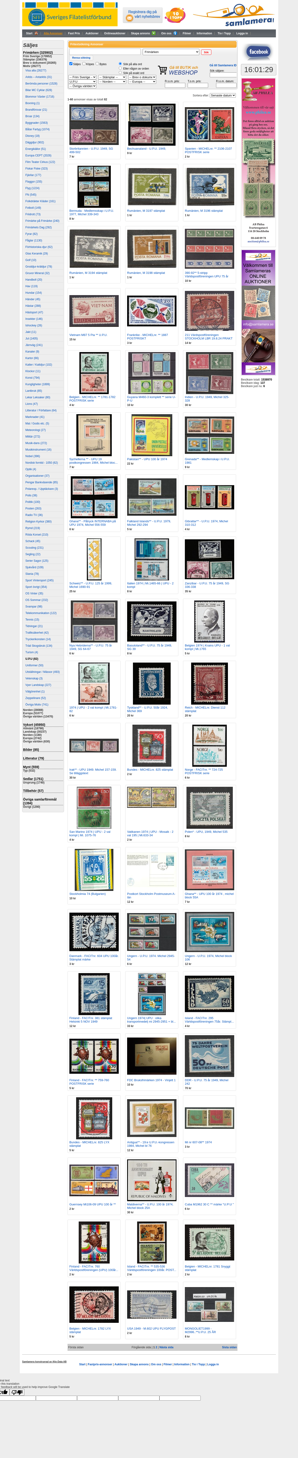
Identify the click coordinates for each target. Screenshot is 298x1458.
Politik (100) (32, 502)
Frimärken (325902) (38, 52)
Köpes (90, 64)
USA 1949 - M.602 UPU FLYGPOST (151, 1328)
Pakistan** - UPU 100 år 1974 (147, 459)
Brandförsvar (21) (36, 109)
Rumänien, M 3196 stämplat (204, 210)
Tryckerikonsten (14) (38, 639)
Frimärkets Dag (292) (38, 227)
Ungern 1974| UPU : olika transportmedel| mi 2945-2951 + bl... (151, 1019)
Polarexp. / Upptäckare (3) (41, 489)
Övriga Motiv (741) (36, 704)
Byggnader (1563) (36, 122)
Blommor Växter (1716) (39, 96)
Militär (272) (32, 436)
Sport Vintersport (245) (39, 580)
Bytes (102, 64)
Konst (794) (32, 377)
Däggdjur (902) (34, 142)
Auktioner (91, 33)
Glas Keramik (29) (36, 253)
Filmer (187, 33)
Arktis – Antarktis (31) (38, 77)
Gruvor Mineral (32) (37, 273)
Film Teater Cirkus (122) (40, 162)
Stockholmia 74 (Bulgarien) (87, 894)
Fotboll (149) (33, 207)
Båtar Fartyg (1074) (37, 129)
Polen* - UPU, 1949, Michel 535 (206, 831)
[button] (206, 52)
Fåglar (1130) (33, 240)
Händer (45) (32, 299)
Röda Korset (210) (36, 534)
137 (262, 383)
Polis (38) (31, 495)
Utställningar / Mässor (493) (42, 672)
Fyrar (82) (31, 234)
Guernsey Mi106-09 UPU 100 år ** (92, 1204)
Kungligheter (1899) (37, 384)
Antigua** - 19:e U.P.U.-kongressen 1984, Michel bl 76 (150, 1143)
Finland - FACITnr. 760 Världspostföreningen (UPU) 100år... (93, 1268)
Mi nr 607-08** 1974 (198, 1142)
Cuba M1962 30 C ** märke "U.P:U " (209, 1204)
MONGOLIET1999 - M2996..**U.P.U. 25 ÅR (200, 1330)
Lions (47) (31, 404)
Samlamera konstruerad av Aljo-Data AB (44, 1361)
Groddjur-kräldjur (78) (38, 266)
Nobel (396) (32, 456)
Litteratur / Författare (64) (41, 410)
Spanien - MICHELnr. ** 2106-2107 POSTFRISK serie (208, 150)
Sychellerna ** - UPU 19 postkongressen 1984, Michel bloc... (93, 460)
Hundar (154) (33, 292)
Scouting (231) (34, 547)
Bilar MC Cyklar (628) (38, 90)
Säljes (77, 64)
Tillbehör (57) (33, 791)
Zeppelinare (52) (35, 698)
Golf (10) (30, 260)
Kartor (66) (32, 358)
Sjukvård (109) (34, 567)
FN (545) (30, 194)
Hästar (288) (33, 305)
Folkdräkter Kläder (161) (40, 201)
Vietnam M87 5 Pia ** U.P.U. (88, 335)
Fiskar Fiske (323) (36, 168)
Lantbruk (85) (33, 390)
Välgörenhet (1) (35, 691)
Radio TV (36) (34, 515)
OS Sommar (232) (36, 600)
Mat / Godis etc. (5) (37, 423)
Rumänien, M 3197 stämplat (146, 210)
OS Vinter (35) (34, 593)
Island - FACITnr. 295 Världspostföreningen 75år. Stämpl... (209, 1019)
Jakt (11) (30, 332)
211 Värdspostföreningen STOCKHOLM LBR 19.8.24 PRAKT (209, 336)
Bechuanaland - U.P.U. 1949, (146, 148)
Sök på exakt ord (133, 73)
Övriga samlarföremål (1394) (40, 801)
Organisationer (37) (37, 475)
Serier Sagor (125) (36, 560)
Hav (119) (31, 286)
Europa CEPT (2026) (38, 155)
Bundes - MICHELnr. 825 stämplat (150, 769)
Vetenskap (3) (34, 678)
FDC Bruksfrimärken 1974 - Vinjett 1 (151, 1080)
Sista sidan (229, 1347)
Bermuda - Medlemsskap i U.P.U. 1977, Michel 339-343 (91, 212)
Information (204, 33)
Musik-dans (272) (36, 443)
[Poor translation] (17, 1392)
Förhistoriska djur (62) (39, 247)
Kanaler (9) (32, 351)
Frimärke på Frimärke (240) (42, 220)
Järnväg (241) (34, 345)
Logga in (242, 33)
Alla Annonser (53, 33)
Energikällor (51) (35, 149)
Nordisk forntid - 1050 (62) (41, 462)
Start (32, 33)
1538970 (266, 379)
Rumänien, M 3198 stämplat (146, 273)
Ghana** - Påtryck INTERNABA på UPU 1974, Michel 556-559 (92, 522)
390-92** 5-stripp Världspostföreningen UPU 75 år (206, 274)
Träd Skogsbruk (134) (38, 645)
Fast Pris (74, 33)
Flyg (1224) (32, 188)
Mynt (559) (31, 767)
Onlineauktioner (114, 33)
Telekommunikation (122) (41, 613)
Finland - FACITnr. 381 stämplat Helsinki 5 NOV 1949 (90, 1019)
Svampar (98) (33, 606)
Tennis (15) (32, 619)
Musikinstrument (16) (38, 449)
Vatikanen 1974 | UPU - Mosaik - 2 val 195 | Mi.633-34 (150, 833)
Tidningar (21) (34, 626)
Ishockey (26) (33, 325)
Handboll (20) (33, 279)
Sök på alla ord (132, 64)
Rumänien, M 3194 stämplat (88, 273)
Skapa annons (143, 33)
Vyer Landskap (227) (38, 685)
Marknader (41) (34, 417)
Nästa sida (166, 1347)
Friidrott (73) (33, 214)
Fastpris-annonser (100, 1364)
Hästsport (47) (34, 312)
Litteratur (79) (33, 758)
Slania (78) (32, 573)
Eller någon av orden (136, 68)
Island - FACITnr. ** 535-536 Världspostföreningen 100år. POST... (151, 1268)
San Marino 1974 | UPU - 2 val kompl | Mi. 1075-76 (89, 833)
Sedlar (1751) (33, 779)
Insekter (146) (34, 319)
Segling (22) (33, 554)
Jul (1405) (31, 338)
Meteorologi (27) (35, 430)
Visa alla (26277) (35, 70)
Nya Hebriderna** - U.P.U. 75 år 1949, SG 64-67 (90, 647)
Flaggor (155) (33, 181)
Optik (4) (30, 469)
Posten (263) (33, 508)
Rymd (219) (32, 528)
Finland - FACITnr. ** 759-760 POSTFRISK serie (89, 1081)
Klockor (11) (33, 371)
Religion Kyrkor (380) (38, 521)
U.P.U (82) (31, 658)
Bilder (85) (31, 750)
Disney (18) (32, 136)
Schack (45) (32, 541)
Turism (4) (31, 652)
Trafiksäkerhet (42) (37, 632)
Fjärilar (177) (33, 175)
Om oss (169, 33)
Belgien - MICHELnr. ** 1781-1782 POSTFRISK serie (92, 398)
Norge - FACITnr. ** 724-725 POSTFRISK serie (204, 771)
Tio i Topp (224, 33)
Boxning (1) (32, 103)
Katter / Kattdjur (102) (38, 364)
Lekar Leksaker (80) (37, 397)
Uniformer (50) (34, 665)
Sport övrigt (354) (36, 587)
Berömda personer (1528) (41, 83)
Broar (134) (32, 116)
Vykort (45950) (34, 725)
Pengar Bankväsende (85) (41, 482)
